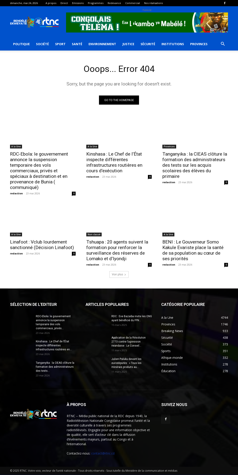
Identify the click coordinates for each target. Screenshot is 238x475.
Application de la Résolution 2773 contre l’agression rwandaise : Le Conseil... (128, 341)
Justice (128, 44)
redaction (16, 193)
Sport (60, 44)
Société (42, 44)
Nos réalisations (153, 3)
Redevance (114, 3)
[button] (222, 44)
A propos (51, 3)
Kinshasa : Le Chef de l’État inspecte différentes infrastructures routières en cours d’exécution (114, 163)
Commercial (132, 3)
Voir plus (119, 274)
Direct (64, 3)
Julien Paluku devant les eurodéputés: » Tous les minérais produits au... (126, 363)
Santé (77, 44)
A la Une (16, 146)
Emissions (78, 3)
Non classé (94, 234)
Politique (21, 44)
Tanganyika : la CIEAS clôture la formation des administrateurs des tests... (55, 367)
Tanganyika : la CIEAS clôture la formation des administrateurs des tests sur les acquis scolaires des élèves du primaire (194, 165)
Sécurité (148, 44)
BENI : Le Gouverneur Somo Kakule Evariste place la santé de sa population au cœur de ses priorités (193, 251)
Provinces (199, 44)
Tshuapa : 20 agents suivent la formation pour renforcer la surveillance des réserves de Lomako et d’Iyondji (117, 251)
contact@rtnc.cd (103, 453)
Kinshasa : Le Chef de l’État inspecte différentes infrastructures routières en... (54, 345)
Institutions (172, 44)
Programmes (95, 3)
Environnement (102, 44)
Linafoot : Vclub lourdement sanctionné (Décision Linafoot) (42, 245)
